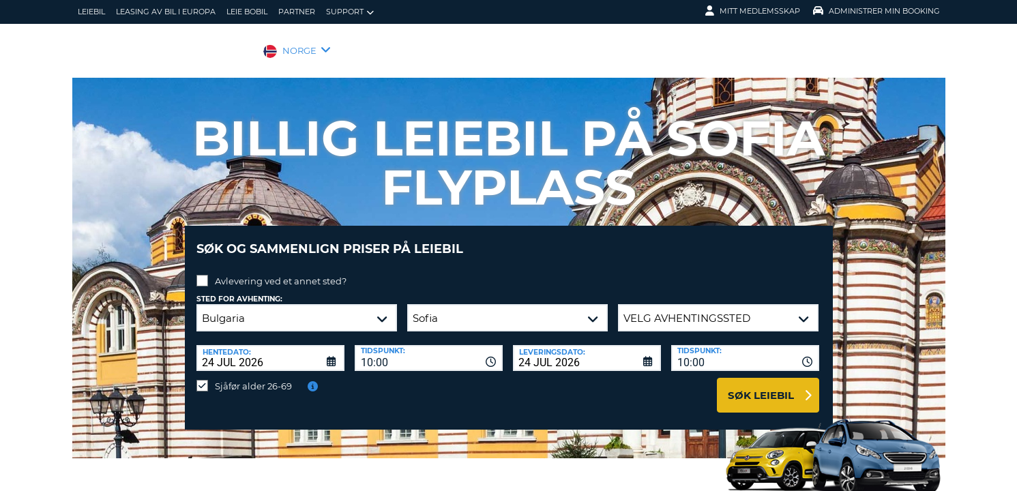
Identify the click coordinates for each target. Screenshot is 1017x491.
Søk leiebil (761, 384)
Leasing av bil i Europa (166, 11)
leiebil (91, 11)
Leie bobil (246, 11)
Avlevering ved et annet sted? (281, 270)
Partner (296, 11)
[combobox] (428, 347)
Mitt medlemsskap (752, 11)
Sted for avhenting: (239, 288)
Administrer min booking (876, 11)
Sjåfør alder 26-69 (253, 375)
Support (350, 12)
